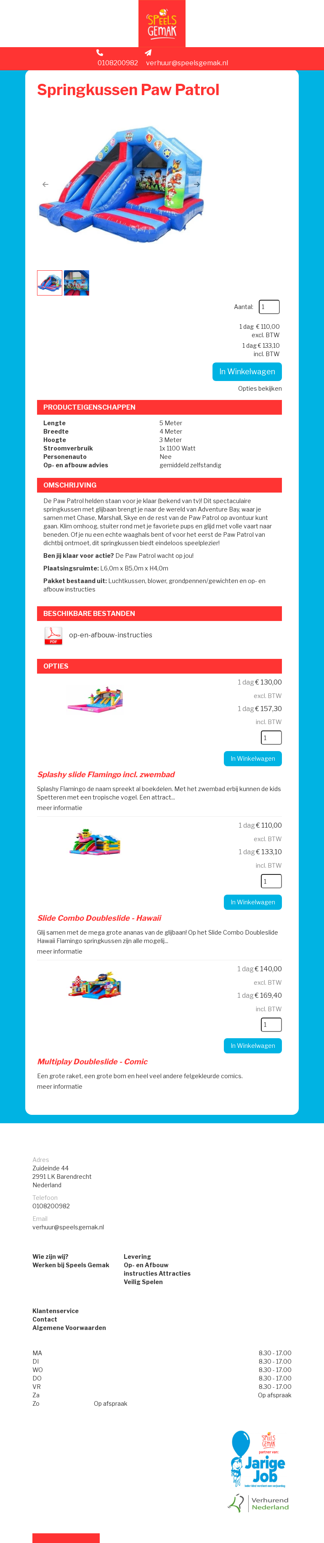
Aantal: (263, 105)
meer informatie (61, 704)
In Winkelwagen (244, 201)
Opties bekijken (257, 217)
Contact (44, 1217)
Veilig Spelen (143, 1179)
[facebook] (276, 1538)
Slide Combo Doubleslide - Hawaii (100, 814)
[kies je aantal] (268, 635)
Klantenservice (55, 1209)
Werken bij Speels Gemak (70, 1162)
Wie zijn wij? (50, 1153)
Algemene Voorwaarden (69, 1226)
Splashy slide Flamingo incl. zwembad (107, 672)
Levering (137, 1153)
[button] (47, 186)
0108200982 (117, 62)
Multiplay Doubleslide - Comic (94, 957)
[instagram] (291, 1538)
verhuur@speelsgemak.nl (186, 62)
